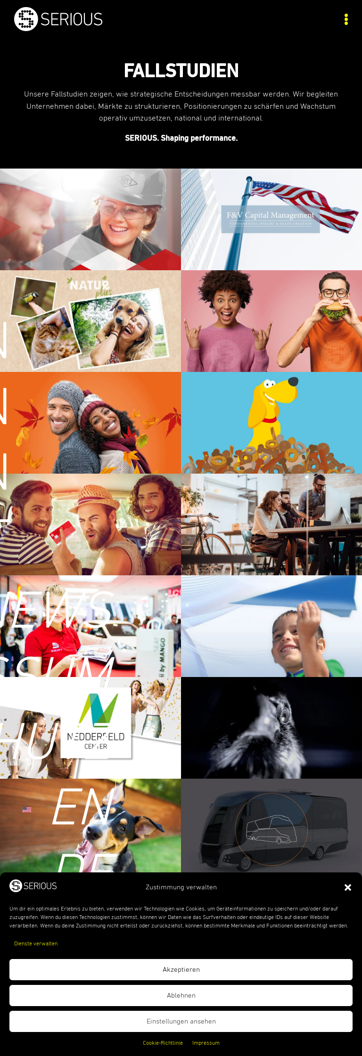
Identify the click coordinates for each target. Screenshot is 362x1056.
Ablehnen (181, 995)
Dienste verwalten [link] (36, 944)
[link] (97, 28)
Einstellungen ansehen (181, 1021)
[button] (348, 887)
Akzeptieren (181, 969)
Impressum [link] (206, 1043)
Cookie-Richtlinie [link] (163, 1043)
